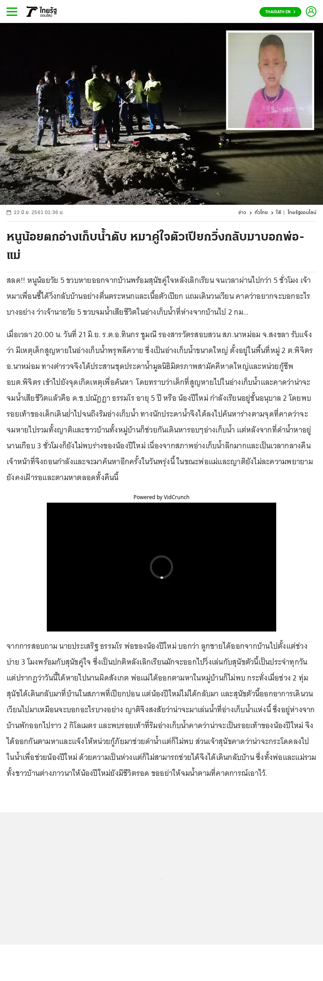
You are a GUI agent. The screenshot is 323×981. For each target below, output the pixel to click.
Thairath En (280, 12)
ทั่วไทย (261, 212)
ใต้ (278, 212)
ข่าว (242, 212)
